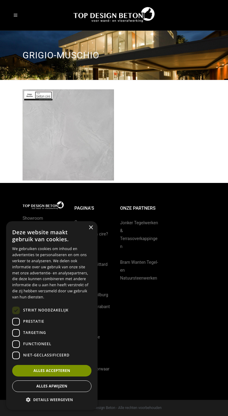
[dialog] (52, 315)
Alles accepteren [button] (52, 370)
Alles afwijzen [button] (51, 386)
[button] (51, 400)
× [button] (90, 227)
